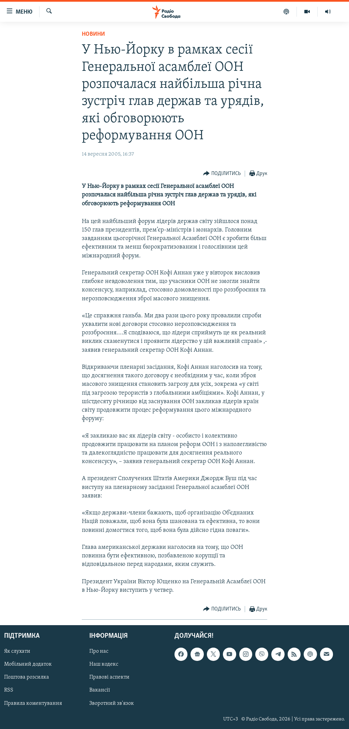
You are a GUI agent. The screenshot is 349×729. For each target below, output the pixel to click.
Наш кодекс (103, 664)
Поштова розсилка (26, 677)
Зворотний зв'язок (111, 703)
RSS (8, 690)
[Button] (222, 173)
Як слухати (17, 651)
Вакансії (99, 690)
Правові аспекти (109, 677)
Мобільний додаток (28, 664)
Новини (93, 34)
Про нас (98, 651)
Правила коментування (33, 703)
